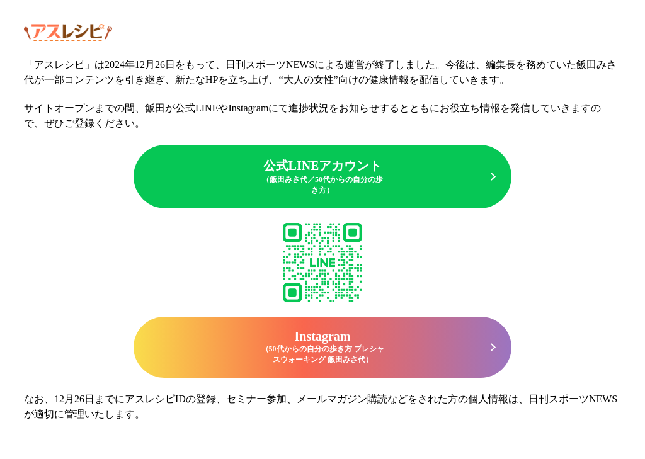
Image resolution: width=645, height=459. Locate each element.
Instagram (322, 347)
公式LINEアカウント (322, 177)
